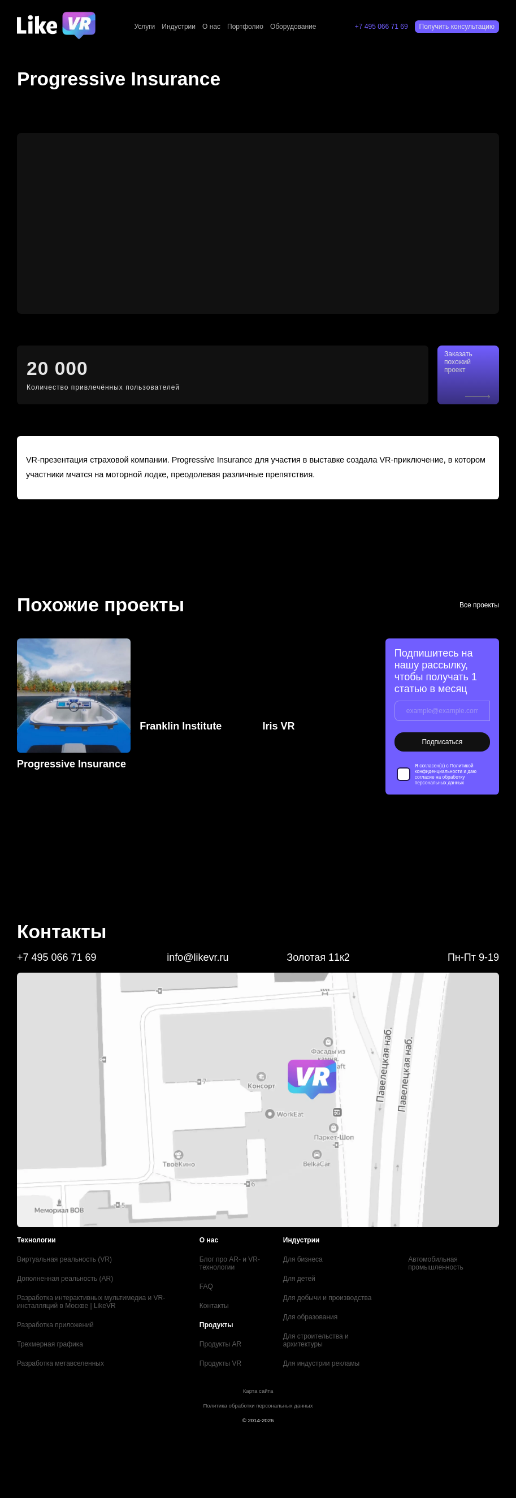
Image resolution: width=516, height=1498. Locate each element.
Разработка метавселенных (60, 1363)
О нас (211, 27)
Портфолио (245, 27)
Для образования (310, 1317)
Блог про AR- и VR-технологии (230, 1263)
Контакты (214, 1306)
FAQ (206, 1286)
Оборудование (293, 27)
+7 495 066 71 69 (381, 27)
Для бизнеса (303, 1259)
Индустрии (179, 27)
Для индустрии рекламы (321, 1363)
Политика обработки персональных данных (258, 1405)
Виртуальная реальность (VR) (64, 1259)
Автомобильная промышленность (435, 1263)
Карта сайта (258, 1391)
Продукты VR (220, 1363)
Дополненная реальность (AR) (65, 1279)
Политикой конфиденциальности (444, 768)
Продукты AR (220, 1344)
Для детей (299, 1279)
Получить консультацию (457, 27)
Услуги (144, 27)
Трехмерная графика (50, 1344)
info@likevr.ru (197, 957)
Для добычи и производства (327, 1298)
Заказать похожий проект (458, 362)
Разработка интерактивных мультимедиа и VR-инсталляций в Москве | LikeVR (91, 1302)
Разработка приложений (55, 1325)
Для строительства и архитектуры (316, 1340)
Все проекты (479, 605)
